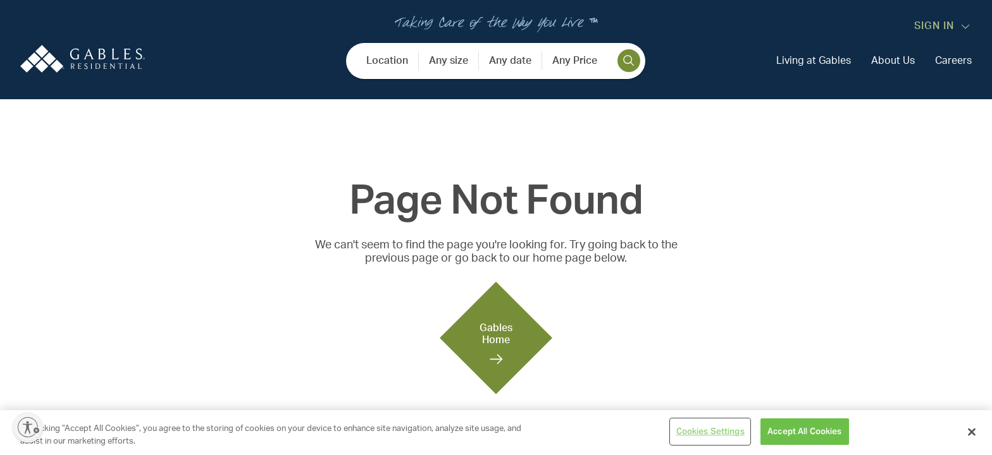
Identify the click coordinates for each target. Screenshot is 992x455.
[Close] (972, 432)
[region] (496, 432)
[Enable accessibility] (28, 427)
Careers (953, 61)
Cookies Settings (710, 431)
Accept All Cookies (804, 431)
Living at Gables (813, 61)
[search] (628, 60)
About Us (893, 61)
